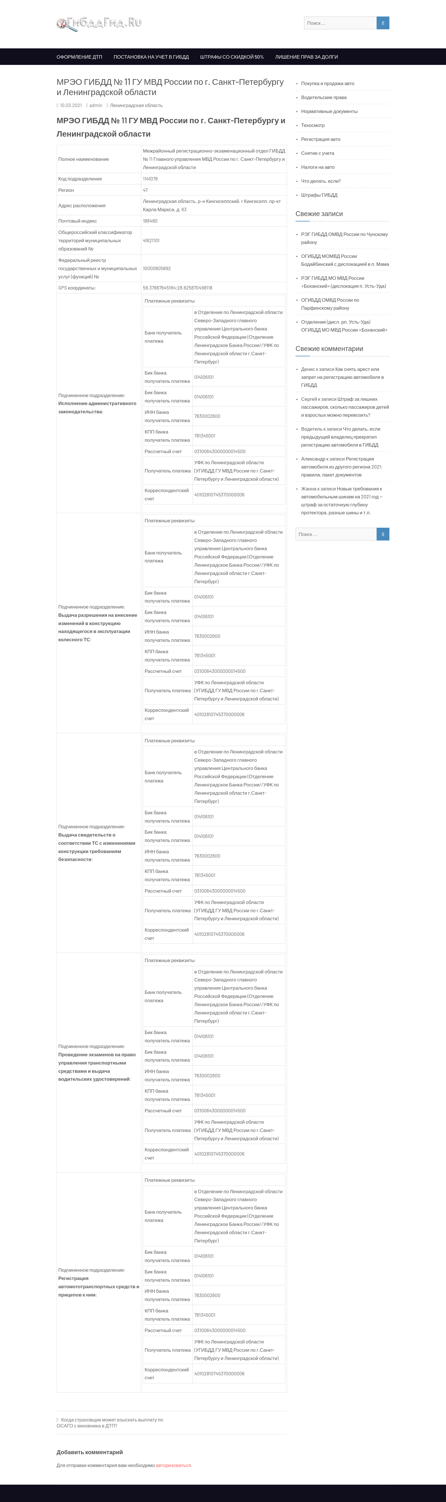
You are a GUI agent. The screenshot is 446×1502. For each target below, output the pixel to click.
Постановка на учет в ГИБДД (151, 56)
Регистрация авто (320, 139)
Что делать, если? (321, 181)
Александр (313, 458)
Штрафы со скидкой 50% (232, 56)
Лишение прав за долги (306, 56)
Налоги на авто (318, 167)
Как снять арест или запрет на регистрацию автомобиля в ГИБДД (342, 377)
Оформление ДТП (79, 56)
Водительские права (324, 97)
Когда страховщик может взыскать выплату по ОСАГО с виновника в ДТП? (110, 1422)
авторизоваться (173, 1465)
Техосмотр (313, 125)
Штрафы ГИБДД (319, 195)
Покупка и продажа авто (327, 83)
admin (95, 105)
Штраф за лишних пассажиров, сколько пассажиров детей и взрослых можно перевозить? (345, 407)
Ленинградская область (136, 105)
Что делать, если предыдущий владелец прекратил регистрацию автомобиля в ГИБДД (340, 436)
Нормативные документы (329, 111)
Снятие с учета (317, 153)
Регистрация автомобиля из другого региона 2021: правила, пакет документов (342, 466)
